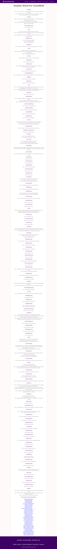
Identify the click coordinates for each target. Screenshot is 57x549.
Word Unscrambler (33, 1)
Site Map (15, 544)
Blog (43, 1)
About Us (47, 1)
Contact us (51, 1)
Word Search (39, 1)
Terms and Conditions (27, 544)
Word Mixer (26, 1)
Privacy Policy (35, 544)
